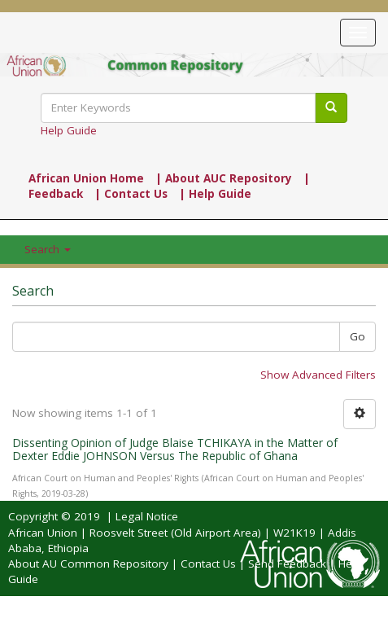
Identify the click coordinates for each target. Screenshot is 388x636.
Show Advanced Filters (318, 374)
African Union (42, 532)
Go (357, 336)
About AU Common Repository (88, 563)
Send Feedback (287, 563)
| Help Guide (215, 193)
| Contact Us (131, 193)
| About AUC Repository (223, 178)
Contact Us (208, 563)
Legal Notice (147, 516)
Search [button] (47, 249)
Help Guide (69, 130)
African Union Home (86, 178)
